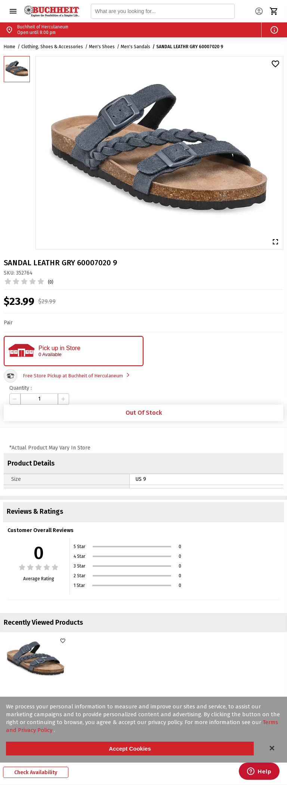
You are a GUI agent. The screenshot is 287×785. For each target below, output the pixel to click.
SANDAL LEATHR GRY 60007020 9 (189, 46)
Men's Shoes (102, 46)
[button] (13, 11)
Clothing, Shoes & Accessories (52, 46)
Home (9, 46)
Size (16, 479)
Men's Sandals (135, 46)
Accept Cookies (130, 748)
